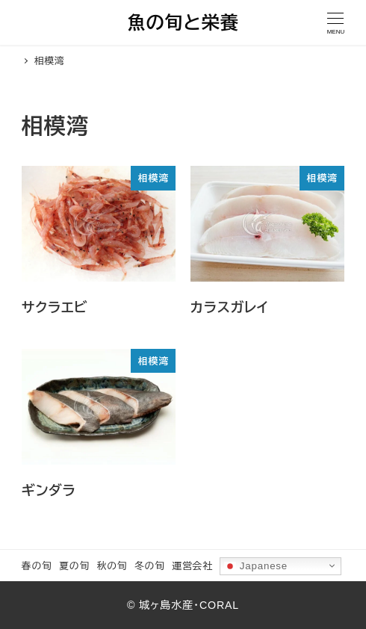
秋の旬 (112, 565)
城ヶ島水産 (166, 605)
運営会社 (192, 565)
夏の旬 (74, 565)
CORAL (219, 605)
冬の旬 (149, 565)
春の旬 (37, 565)
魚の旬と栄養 (182, 23)
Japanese (256, 565)
